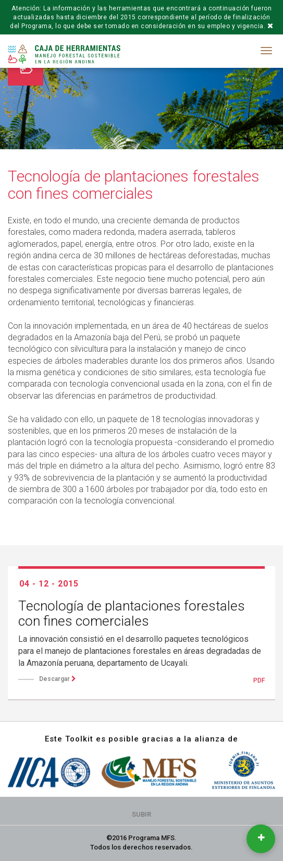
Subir (141, 814)
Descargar (57, 679)
